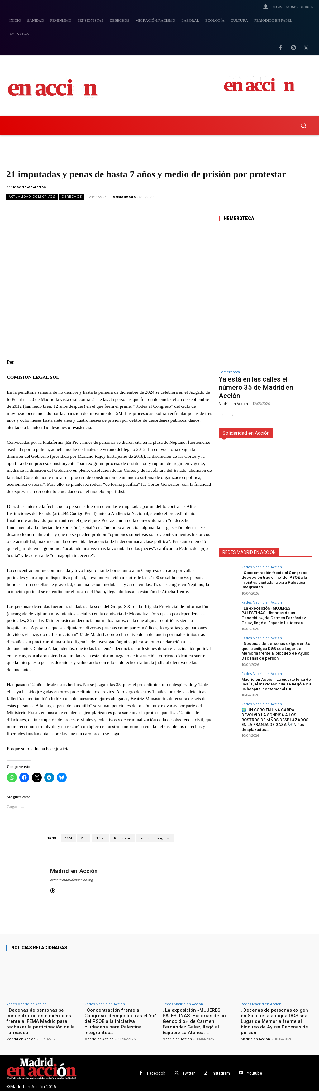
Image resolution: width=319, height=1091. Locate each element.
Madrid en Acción (233, 403)
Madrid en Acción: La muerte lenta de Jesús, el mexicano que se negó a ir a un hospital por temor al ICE (276, 684)
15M (68, 838)
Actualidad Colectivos (32, 197)
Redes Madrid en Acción (261, 567)
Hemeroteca (229, 372)
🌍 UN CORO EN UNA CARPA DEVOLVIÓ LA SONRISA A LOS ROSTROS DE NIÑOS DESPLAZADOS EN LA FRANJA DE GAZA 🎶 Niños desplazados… (274, 719)
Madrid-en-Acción (29, 186)
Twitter (189, 1073)
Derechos (71, 197)
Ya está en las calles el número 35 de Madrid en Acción (256, 387)
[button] (303, 125)
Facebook (156, 1073)
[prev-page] (222, 415)
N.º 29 (100, 838)
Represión (122, 838)
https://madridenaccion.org (71, 880)
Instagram (221, 1073)
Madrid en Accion (21, 1039)
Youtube (254, 1073)
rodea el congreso (155, 838)
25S (84, 838)
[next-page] (232, 415)
